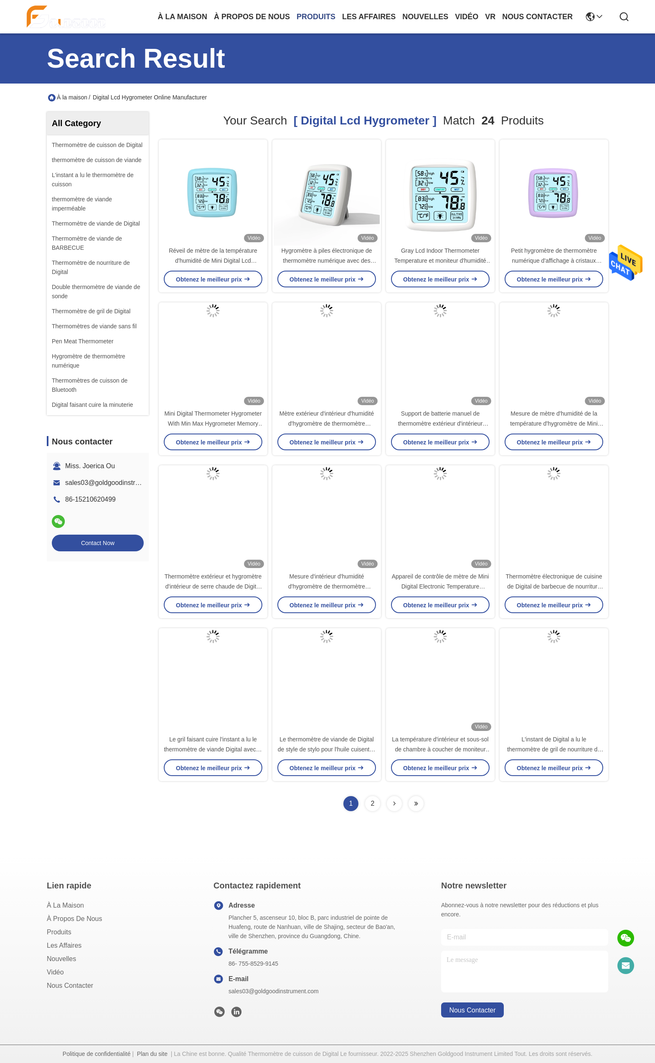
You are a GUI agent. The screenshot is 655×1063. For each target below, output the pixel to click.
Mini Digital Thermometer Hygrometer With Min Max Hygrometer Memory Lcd (212, 423)
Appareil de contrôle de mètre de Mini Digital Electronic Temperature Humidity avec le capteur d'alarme (440, 586)
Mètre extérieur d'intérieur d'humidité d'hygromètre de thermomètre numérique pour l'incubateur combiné (327, 423)
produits (316, 17)
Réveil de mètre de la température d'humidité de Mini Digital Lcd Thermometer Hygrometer (213, 260)
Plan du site (152, 1053)
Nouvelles (61, 958)
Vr (490, 17)
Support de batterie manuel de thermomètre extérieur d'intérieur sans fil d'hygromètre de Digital (440, 423)
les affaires (369, 17)
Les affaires (64, 945)
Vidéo (55, 972)
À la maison (182, 17)
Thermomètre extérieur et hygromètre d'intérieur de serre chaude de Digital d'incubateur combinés (213, 586)
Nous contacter (70, 985)
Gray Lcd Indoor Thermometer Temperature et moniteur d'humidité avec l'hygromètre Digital (440, 260)
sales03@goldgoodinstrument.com (116, 482)
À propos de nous (252, 17)
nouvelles (425, 17)
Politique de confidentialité (97, 1053)
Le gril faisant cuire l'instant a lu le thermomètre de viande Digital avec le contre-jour (213, 749)
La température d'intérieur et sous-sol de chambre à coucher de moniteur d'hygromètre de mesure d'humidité (440, 749)
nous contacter (537, 17)
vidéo (466, 17)
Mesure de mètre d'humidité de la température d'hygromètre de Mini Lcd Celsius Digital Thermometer (554, 423)
